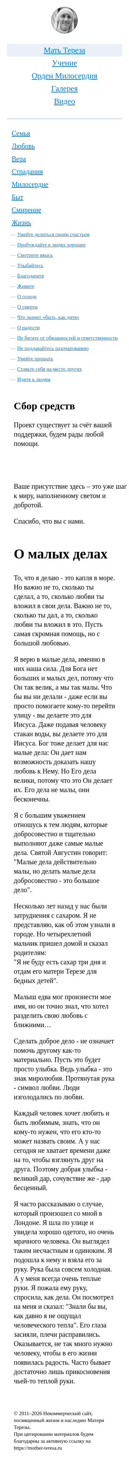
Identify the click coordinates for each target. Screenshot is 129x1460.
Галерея (64, 88)
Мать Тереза (64, 50)
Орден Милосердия (64, 75)
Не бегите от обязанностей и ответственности (67, 338)
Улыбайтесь (30, 265)
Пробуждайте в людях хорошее (51, 244)
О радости (28, 327)
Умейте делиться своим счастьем (53, 234)
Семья (21, 133)
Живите (25, 286)
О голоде (27, 296)
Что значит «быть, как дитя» (48, 317)
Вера (19, 159)
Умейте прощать (35, 358)
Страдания (27, 171)
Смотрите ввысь (35, 255)
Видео (64, 101)
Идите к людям (33, 379)
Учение (64, 63)
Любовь (23, 146)
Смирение (26, 210)
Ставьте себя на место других (49, 369)
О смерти (27, 307)
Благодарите (30, 276)
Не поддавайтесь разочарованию (53, 348)
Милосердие (30, 184)
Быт (17, 197)
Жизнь (21, 222)
